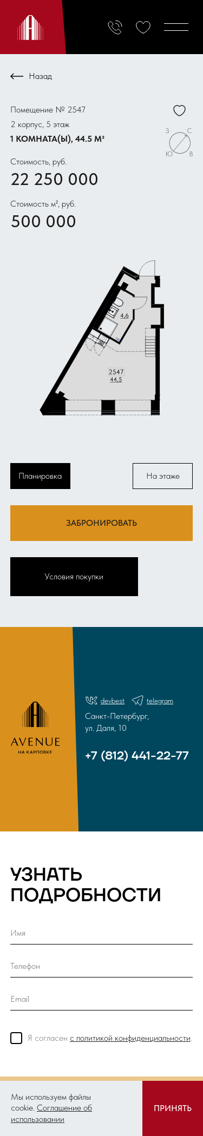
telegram (152, 700)
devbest (105, 700)
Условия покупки (73, 576)
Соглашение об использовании (51, 1113)
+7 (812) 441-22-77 (137, 755)
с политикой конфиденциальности (130, 1038)
